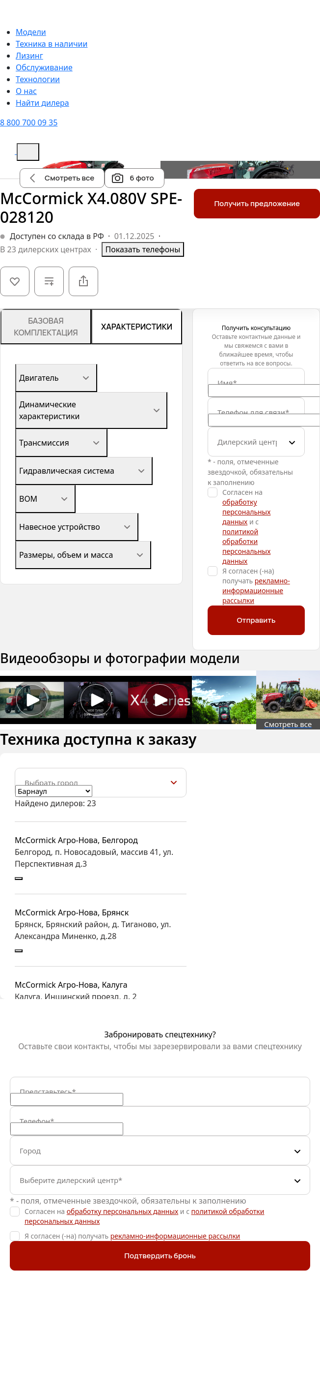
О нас (26, 91)
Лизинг (29, 55)
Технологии (38, 79)
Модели (31, 32)
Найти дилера (42, 102)
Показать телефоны (143, 249)
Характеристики (136, 326)
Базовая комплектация (46, 326)
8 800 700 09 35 (28, 122)
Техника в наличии (51, 43)
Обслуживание (44, 67)
